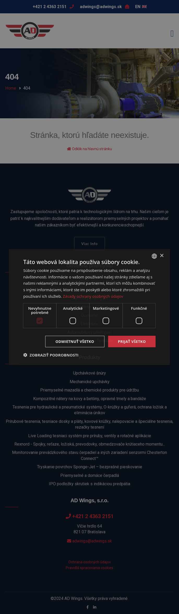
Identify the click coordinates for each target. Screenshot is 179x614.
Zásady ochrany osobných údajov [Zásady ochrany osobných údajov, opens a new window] (93, 296)
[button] (51, 355)
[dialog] (89, 307)
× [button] (162, 256)
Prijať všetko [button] (132, 341)
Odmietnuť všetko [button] (74, 341)
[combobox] (154, 256)
